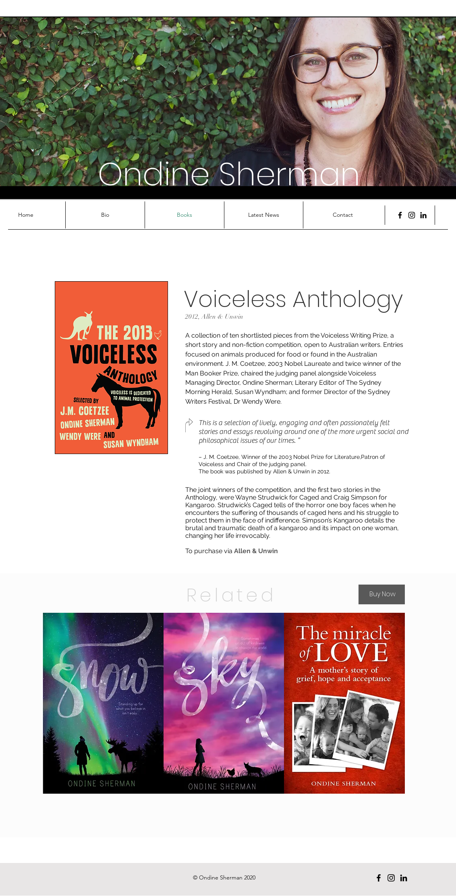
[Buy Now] (382, 594)
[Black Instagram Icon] (411, 215)
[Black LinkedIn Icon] (423, 215)
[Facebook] (400, 215)
